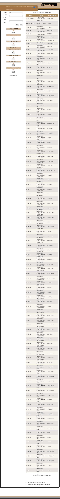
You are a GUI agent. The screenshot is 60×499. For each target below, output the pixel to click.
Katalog (8, 6)
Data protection (10, 9)
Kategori (5, 12)
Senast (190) (48, 12)
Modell (5, 14)
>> (43, 12)
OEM (5, 22)
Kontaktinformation (22, 6)
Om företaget (14, 6)
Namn (5, 19)
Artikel (5, 17)
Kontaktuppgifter (32, 6)
